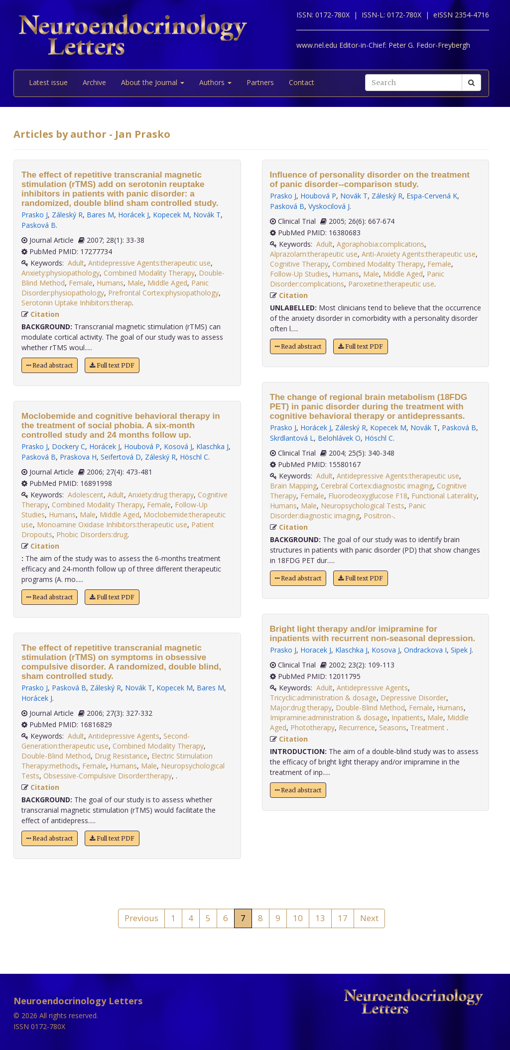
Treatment (428, 727)
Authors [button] (215, 82)
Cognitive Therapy (299, 264)
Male (135, 282)
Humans (110, 282)
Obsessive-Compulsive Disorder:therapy (107, 775)
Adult (76, 263)
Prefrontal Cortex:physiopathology (163, 292)
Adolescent (86, 494)
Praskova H (78, 457)
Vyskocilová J (329, 206)
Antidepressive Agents (123, 736)
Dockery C (68, 446)
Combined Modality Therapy (149, 273)
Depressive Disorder (413, 697)
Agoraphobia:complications (380, 244)
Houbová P (142, 446)
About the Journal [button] (152, 82)
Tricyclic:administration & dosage (323, 697)
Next (369, 918)
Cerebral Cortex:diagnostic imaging (377, 485)
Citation (44, 314)
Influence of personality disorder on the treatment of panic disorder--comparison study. (370, 179)
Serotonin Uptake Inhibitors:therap (76, 302)
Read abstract (49, 365)
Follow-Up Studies (299, 274)
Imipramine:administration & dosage (328, 717)
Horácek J (133, 214)
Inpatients (407, 717)
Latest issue (48, 82)
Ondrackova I (425, 650)
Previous (141, 918)
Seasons (392, 727)
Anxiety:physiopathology (60, 273)
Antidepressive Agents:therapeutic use (149, 263)
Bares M (100, 214)
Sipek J (461, 650)
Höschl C (194, 457)
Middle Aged (167, 282)
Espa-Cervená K (431, 195)
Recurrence (357, 727)
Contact (301, 82)
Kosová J (178, 446)
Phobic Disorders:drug (92, 534)
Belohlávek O (339, 438)
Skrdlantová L (292, 438)
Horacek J (315, 650)
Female (81, 282)
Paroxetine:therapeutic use (391, 283)
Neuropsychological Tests (362, 505)
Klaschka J (212, 446)
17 (343, 918)
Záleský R (67, 214)
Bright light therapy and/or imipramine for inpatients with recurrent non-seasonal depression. (373, 633)
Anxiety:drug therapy (161, 494)
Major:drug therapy (301, 707)
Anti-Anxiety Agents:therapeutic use (419, 254)
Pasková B (38, 225)
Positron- (378, 515)
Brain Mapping (293, 485)
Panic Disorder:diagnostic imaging (348, 510)
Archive (94, 82)
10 (298, 918)
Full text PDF (112, 365)
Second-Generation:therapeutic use (105, 741)
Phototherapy (312, 727)
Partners (260, 82)
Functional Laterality (444, 495)
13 (320, 918)
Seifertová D (121, 457)
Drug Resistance (121, 756)
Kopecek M (171, 214)
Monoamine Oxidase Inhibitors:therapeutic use (112, 524)
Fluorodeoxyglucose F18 (367, 495)
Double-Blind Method (56, 756)
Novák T (207, 214)
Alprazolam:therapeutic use (314, 254)
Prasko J (34, 214)
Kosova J (386, 650)
